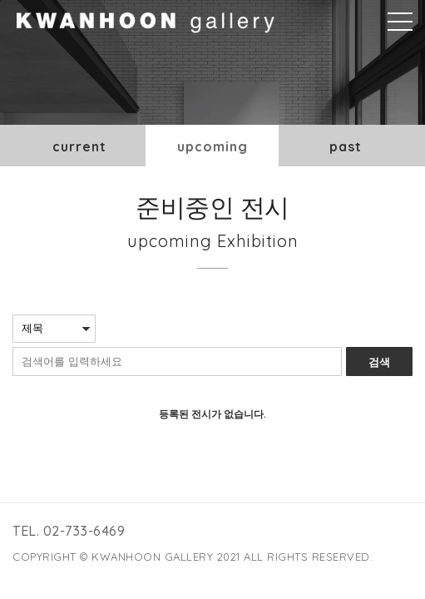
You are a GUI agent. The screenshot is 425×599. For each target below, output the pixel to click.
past (345, 146)
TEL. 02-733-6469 (68, 530)
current (79, 146)
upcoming (212, 146)
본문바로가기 (0, 0)
